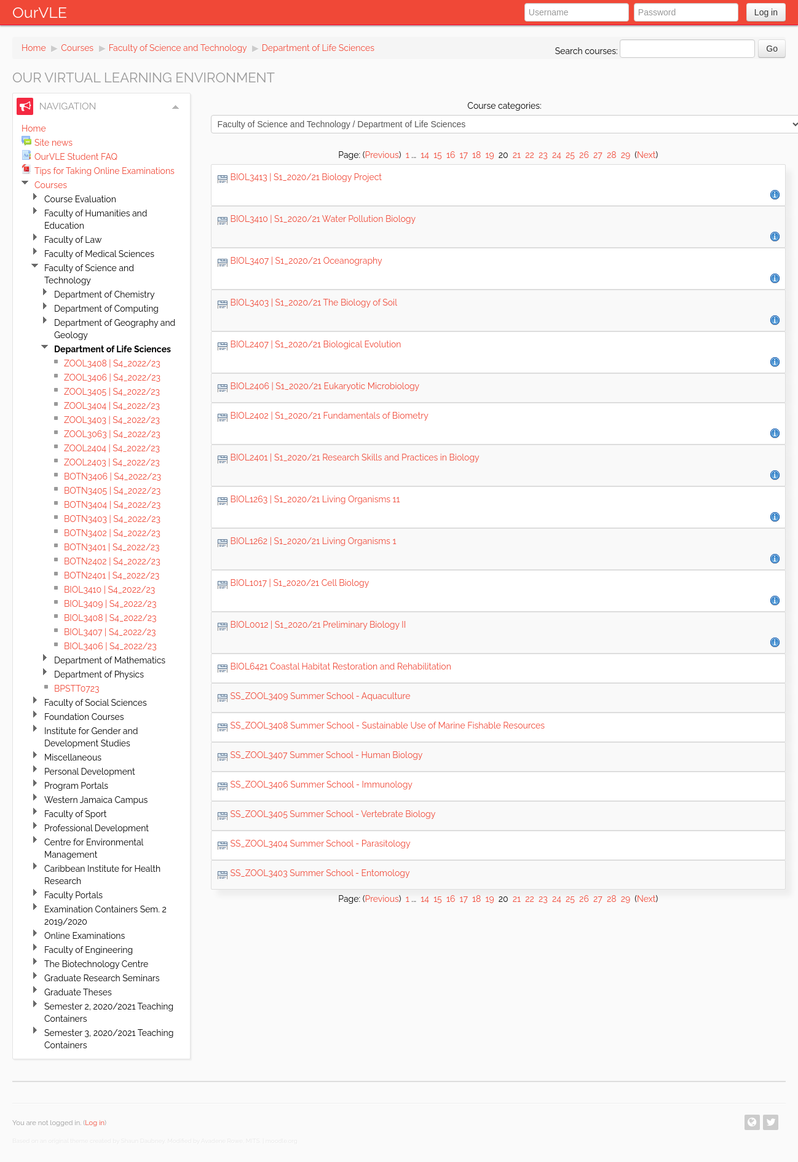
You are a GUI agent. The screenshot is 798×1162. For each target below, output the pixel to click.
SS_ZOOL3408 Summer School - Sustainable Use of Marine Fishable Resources (388, 725)
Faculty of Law (72, 240)
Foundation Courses (84, 717)
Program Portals (76, 786)
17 (463, 155)
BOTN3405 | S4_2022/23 (112, 491)
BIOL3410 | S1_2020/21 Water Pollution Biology (323, 219)
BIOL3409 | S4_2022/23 (110, 604)
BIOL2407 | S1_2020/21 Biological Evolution (316, 344)
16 (450, 155)
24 (556, 155)
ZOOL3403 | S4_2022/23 (112, 420)
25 (570, 155)
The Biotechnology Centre (96, 964)
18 (476, 155)
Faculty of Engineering (88, 950)
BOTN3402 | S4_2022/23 (112, 533)
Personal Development (89, 772)
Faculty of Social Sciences (95, 703)
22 (529, 155)
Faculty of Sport (75, 814)
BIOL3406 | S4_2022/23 (110, 646)
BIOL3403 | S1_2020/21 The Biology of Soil (314, 302)
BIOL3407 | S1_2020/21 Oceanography (306, 261)
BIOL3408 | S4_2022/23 (110, 618)
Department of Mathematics (109, 660)
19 (489, 155)
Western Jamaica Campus (96, 800)
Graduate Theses (78, 992)
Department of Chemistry (104, 294)
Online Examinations (84, 936)
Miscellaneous (72, 757)
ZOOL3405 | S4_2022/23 (112, 392)
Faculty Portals (73, 895)
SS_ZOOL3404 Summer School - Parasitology (321, 843)
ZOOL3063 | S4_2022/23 (112, 434)
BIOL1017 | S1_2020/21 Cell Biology (300, 583)
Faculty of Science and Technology (178, 48)
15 (437, 155)
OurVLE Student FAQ (75, 157)
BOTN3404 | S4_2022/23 (112, 505)
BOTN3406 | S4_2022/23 (112, 476)
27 (597, 155)
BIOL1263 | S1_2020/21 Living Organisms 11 (315, 499)
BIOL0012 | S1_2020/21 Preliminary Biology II (318, 625)
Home (34, 48)
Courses (77, 48)
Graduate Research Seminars (101, 978)
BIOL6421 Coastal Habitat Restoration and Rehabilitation (341, 666)
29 (626, 155)
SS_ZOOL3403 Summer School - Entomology (320, 873)
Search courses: (587, 51)
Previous (381, 155)
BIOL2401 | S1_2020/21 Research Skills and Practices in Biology (355, 457)
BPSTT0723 (76, 689)
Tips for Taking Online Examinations (104, 171)
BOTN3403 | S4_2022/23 (112, 519)
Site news (53, 143)
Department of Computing (106, 309)
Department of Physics (99, 674)
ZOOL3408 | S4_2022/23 (112, 363)
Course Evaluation (80, 199)
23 (543, 155)
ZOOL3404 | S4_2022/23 (112, 406)
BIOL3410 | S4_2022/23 (109, 590)
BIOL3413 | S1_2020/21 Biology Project (306, 177)
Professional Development (96, 828)
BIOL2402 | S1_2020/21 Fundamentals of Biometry (330, 416)
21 (517, 155)
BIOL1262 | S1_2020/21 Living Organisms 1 (314, 541)
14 (425, 155)
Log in (766, 12)
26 (584, 155)
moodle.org (282, 1140)
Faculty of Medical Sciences (99, 254)
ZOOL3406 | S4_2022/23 (112, 377)
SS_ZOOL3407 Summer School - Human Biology (327, 755)
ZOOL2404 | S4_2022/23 (112, 448)
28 (612, 155)
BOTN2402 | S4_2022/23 (112, 561)
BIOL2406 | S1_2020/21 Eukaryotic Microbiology (325, 386)
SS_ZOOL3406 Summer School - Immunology (322, 784)
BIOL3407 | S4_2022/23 (110, 632)
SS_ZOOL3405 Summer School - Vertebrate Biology (333, 814)
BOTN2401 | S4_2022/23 (111, 575)
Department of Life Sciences (318, 48)
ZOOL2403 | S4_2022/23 (112, 462)
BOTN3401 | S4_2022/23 (112, 547)
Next (646, 155)
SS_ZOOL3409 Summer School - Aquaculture (321, 696)
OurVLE (39, 12)
